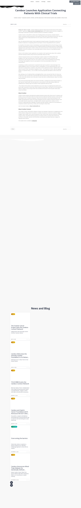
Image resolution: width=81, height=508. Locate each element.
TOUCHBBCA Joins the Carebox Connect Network (20, 383)
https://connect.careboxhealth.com (35, 31)
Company (48, 1)
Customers (37, 1)
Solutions (32, 1)
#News (12, 129)
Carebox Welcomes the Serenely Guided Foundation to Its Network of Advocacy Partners (20, 355)
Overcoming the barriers (19, 438)
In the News (14, 426)
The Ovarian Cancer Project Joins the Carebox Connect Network (19, 327)
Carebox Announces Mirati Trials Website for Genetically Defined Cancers (20, 468)
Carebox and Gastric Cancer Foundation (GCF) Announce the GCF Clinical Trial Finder (20, 411)
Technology (43, 1)
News (13, 314)
